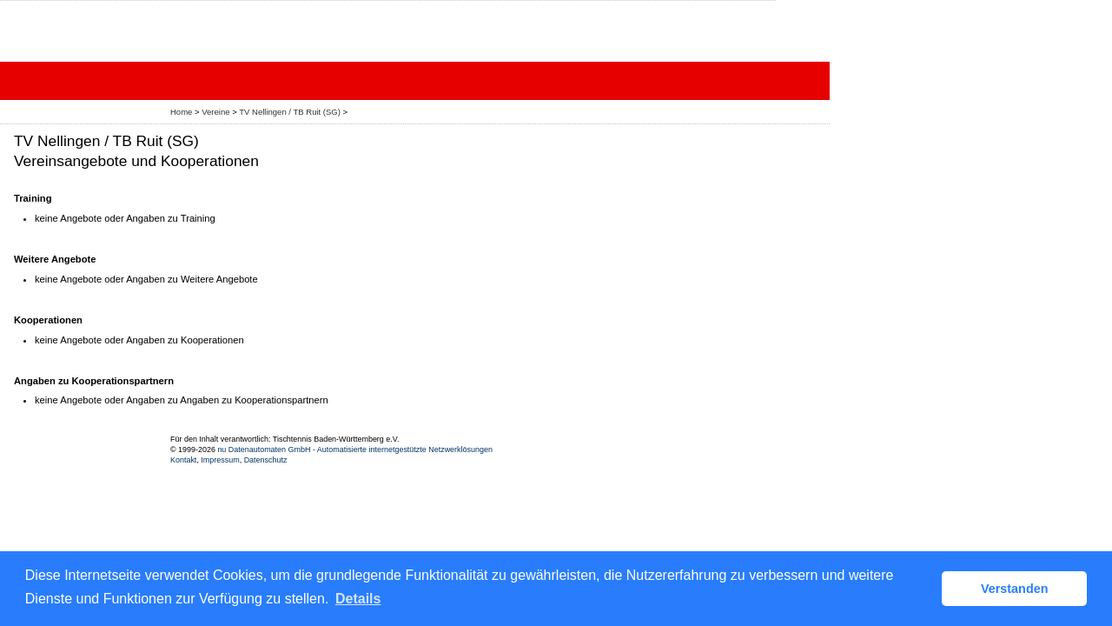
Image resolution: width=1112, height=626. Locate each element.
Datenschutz (266, 460)
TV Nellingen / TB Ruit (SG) (290, 112)
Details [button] (358, 598)
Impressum (220, 460)
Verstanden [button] (1015, 589)
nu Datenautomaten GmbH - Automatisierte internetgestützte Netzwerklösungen (355, 449)
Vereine (215, 112)
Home (181, 112)
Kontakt (183, 460)
